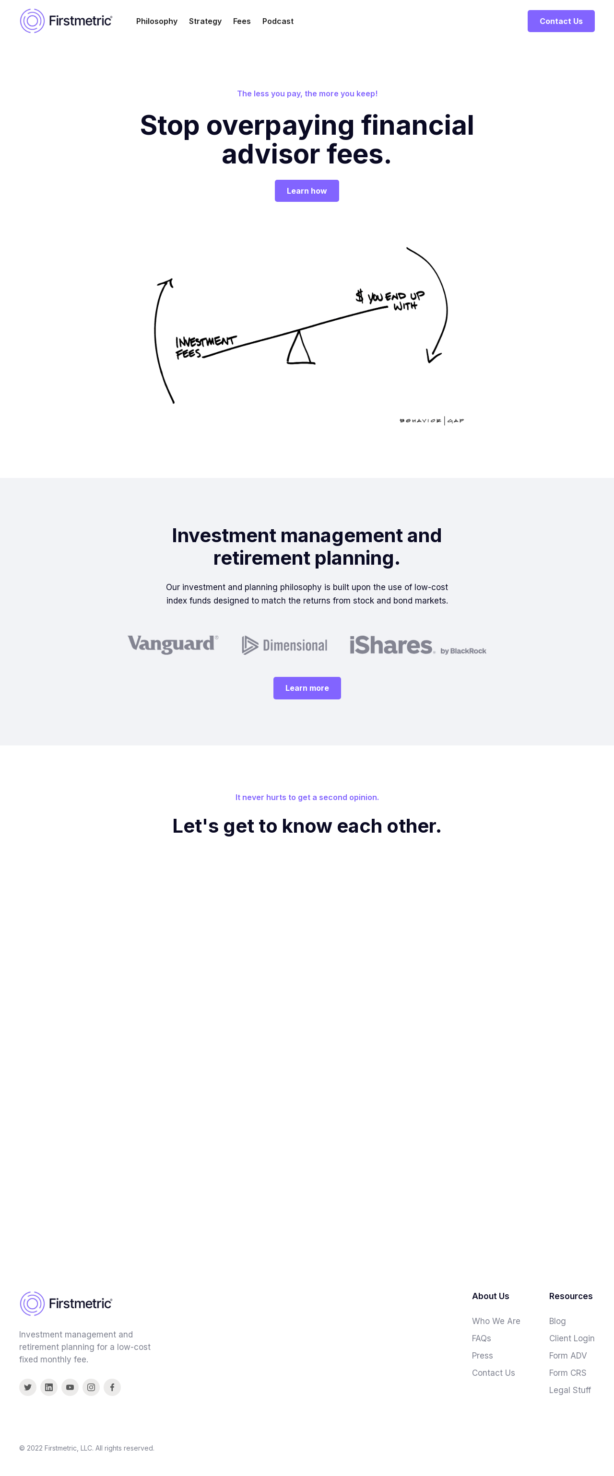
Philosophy (156, 21)
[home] (66, 21)
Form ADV (568, 1355)
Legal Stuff (570, 1390)
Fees (242, 21)
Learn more (307, 688)
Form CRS (568, 1373)
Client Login (572, 1338)
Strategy (205, 21)
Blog (557, 1321)
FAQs (481, 1338)
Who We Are (496, 1321)
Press (482, 1355)
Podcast (278, 21)
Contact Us (561, 21)
